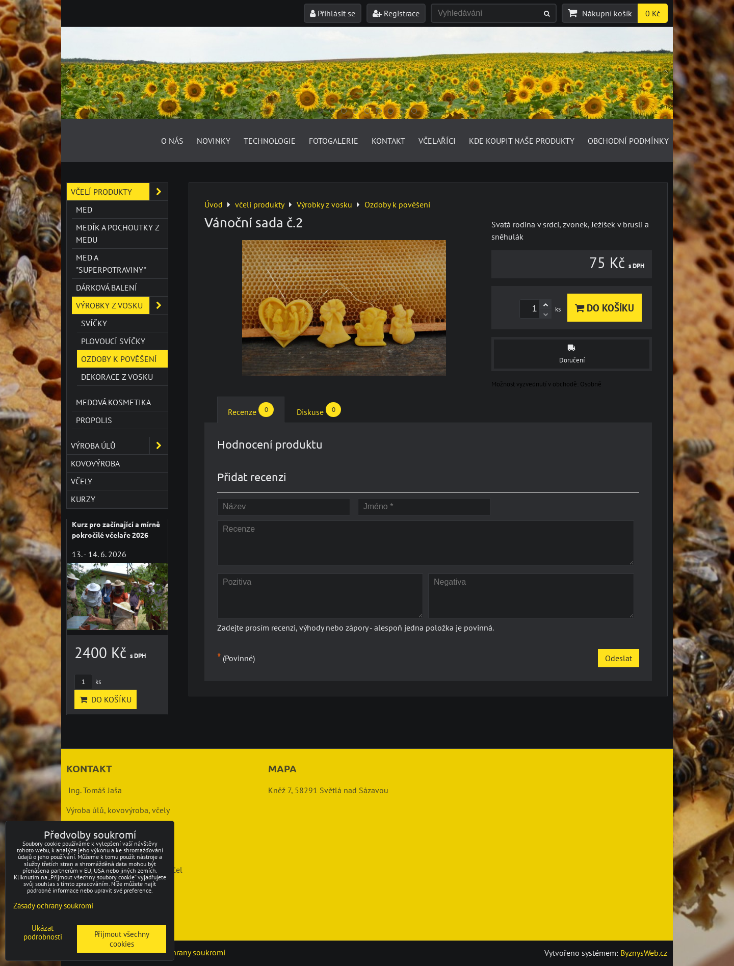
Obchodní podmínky (628, 141)
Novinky (213, 141)
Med (84, 209)
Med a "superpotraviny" (111, 263)
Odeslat (618, 658)
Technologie (270, 141)
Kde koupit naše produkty (521, 141)
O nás (172, 141)
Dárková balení (106, 287)
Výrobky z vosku (122, 305)
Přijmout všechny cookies (121, 939)
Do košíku (604, 307)
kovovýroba (95, 463)
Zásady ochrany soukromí (181, 952)
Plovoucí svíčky (113, 341)
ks (87, 681)
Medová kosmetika (113, 402)
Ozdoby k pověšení (119, 359)
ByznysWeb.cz (643, 953)
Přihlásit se (332, 13)
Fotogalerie (333, 141)
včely (81, 481)
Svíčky (94, 323)
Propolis (94, 420)
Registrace (396, 13)
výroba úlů (119, 445)
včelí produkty (119, 191)
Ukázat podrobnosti (42, 932)
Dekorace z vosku (117, 377)
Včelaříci (437, 141)
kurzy (83, 499)
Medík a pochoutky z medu (118, 233)
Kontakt (388, 141)
